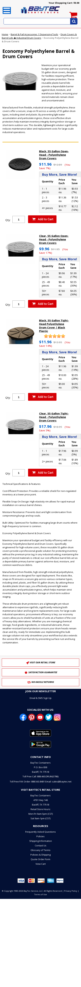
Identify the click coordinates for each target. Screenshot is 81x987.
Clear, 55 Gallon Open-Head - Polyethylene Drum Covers (54, 239)
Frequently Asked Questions (40, 831)
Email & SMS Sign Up (41, 698)
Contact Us (40, 845)
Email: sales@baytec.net (58, 781)
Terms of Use (40, 894)
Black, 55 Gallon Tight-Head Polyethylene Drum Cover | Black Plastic (54, 326)
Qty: (7, 220)
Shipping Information (40, 841)
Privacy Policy (70, 891)
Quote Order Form (40, 859)
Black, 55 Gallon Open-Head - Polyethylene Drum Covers (54, 154)
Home (5, 34)
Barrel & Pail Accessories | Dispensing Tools (34, 34)
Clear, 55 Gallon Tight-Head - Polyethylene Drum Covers (54, 417)
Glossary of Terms (40, 850)
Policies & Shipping (40, 854)
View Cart (41, 863)
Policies (40, 836)
